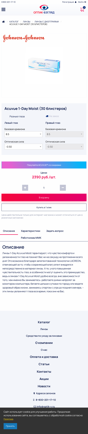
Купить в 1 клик (44, 207)
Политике (8, 419)
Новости (44, 386)
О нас (44, 349)
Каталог (14, 21)
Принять (10, 426)
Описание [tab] (9, 231)
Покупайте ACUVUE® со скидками (44, 165)
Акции (44, 379)
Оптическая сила (23, 145)
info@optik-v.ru (44, 406)
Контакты (44, 372)
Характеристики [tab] (30, 231)
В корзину (44, 197)
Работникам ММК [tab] (31, 237)
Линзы (26, 21)
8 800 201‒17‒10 (8, 2)
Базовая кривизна (23, 132)
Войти (82, 2)
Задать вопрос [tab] (55, 231)
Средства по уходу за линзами (44, 335)
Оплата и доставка (44, 357)
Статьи (44, 364)
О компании (44, 343)
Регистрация (69, 2)
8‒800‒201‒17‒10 (44, 399)
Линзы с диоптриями (47, 21)
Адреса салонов (44, 393)
